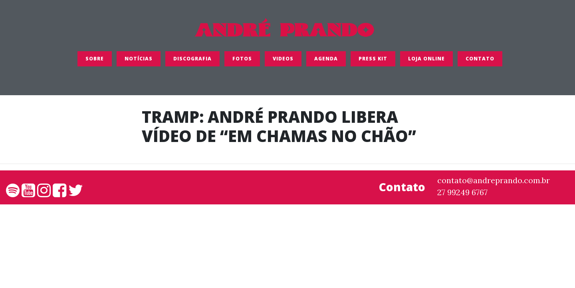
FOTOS (242, 61)
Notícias (139, 61)
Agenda (326, 61)
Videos (283, 61)
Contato (480, 61)
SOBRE (94, 61)
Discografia (192, 61)
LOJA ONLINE (426, 61)
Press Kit (373, 61)
